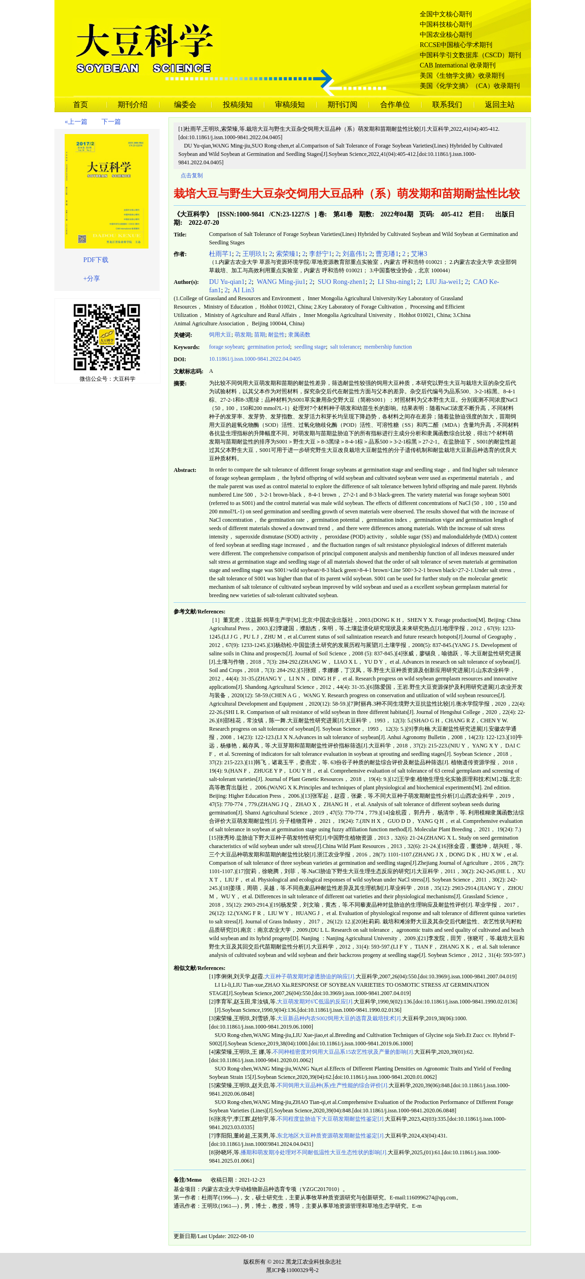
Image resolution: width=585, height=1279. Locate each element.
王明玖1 (253, 253)
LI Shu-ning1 (395, 281)
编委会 (185, 104)
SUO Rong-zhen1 (340, 281)
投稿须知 (238, 104)
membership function (387, 346)
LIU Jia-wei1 (442, 281)
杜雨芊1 (220, 253)
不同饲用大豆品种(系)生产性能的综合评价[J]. (333, 1085)
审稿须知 (290, 104)
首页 (80, 104)
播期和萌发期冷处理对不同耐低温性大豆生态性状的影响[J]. (314, 1152)
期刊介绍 (133, 104)
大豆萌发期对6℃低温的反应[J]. (315, 1001)
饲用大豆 (220, 334)
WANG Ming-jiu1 (280, 281)
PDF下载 (95, 259)
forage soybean (226, 346)
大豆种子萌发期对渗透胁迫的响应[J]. (310, 976)
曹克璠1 (387, 253)
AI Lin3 (242, 290)
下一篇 (111, 121)
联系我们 (447, 104)
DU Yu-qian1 (227, 281)
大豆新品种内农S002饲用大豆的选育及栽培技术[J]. (339, 1018)
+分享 (91, 278)
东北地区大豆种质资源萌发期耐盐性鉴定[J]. (331, 1135)
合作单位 (395, 104)
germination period (268, 346)
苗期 (259, 334)
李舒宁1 (320, 253)
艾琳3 (419, 253)
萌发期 (243, 334)
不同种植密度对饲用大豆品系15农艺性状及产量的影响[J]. (343, 1052)
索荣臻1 (287, 253)
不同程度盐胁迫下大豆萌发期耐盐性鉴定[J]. (331, 1119)
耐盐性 (276, 334)
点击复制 (192, 175)
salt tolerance (344, 346)
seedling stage (309, 346)
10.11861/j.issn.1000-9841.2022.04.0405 (255, 359)
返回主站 (500, 104)
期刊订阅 (342, 104)
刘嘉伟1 (354, 253)
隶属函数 (299, 334)
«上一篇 (76, 121)
